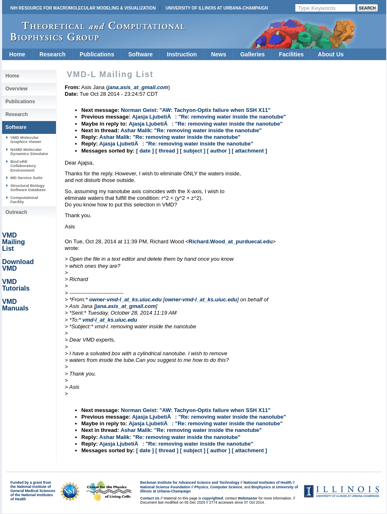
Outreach (16, 212)
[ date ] (145, 151)
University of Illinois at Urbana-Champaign (217, 8)
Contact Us (149, 498)
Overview (16, 89)
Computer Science (226, 487)
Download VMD (18, 265)
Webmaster (247, 498)
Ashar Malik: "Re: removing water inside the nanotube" (191, 130)
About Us (330, 54)
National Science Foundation (165, 487)
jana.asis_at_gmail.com (125, 306)
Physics (201, 487)
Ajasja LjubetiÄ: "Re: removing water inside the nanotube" (209, 117)
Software (140, 54)
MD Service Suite (26, 177)
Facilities (291, 54)
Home (17, 54)
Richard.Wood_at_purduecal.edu (231, 241)
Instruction (182, 54)
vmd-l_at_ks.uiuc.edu (110, 320)
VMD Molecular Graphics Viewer (25, 139)
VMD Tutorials (15, 285)
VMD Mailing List (13, 242)
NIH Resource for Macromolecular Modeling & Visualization (83, 8)
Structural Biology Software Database (28, 187)
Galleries (252, 54)
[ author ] (218, 151)
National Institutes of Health (267, 482)
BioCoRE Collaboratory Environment (23, 165)
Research (52, 54)
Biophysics (261, 487)
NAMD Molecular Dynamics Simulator (29, 151)
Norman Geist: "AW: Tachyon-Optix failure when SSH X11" (195, 110)
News (218, 54)
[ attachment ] (249, 151)
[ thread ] (166, 151)
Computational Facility (24, 199)
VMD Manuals (15, 305)
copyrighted (212, 498)
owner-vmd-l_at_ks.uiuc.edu (125, 299)
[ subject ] (192, 151)
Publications (97, 54)
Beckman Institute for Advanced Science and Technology (189, 482)
